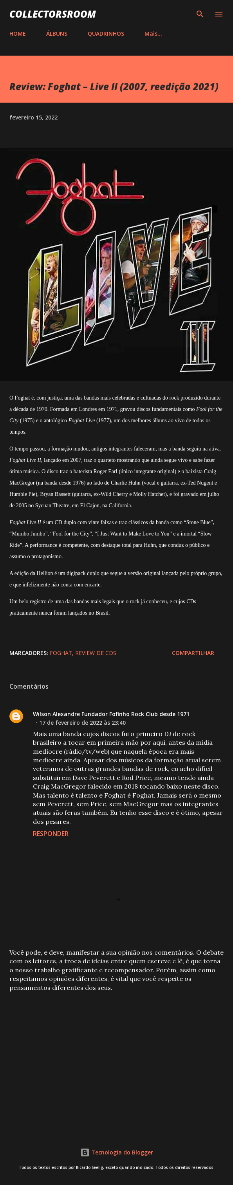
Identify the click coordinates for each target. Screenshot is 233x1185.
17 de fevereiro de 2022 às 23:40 (82, 722)
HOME (17, 33)
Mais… (153, 33)
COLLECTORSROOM (52, 13)
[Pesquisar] (200, 14)
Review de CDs (95, 653)
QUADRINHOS (106, 33)
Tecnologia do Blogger (116, 1152)
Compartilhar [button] (193, 653)
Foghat (61, 653)
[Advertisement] (116, 1059)
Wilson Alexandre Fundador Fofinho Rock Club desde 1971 (111, 714)
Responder (51, 833)
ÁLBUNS (56, 33)
